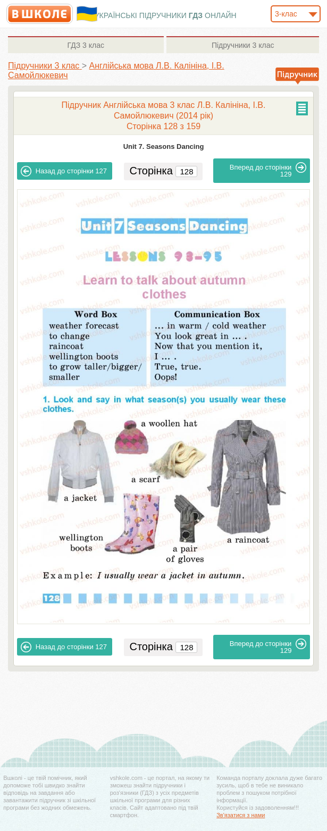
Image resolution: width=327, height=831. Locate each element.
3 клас (86, 45)
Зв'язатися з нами (240, 815)
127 (64, 171)
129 (268, 170)
